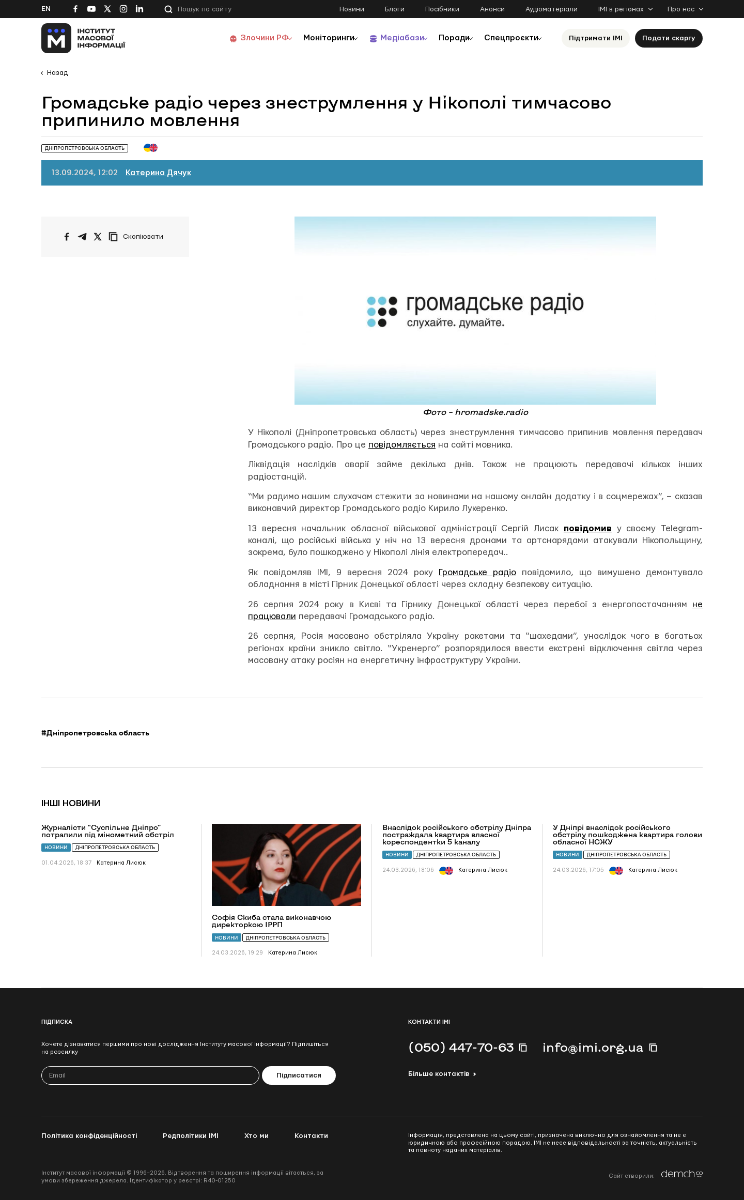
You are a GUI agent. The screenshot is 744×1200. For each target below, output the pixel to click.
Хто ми (256, 1136)
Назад (57, 72)
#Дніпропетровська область (95, 732)
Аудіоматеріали (551, 9)
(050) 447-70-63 (461, 1047)
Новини (351, 9)
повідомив (588, 528)
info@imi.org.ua (593, 1047)
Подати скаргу (668, 38)
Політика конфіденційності (89, 1136)
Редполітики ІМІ (191, 1136)
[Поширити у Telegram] (82, 236)
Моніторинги (310, 38)
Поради (445, 38)
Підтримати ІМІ (596, 38)
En (46, 8)
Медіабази (387, 38)
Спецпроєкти (508, 38)
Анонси (492, 9)
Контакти (311, 1136)
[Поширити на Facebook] (66, 236)
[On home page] (83, 38)
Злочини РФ (240, 38)
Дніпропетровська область (115, 847)
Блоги (395, 9)
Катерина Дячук (158, 173)
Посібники (442, 9)
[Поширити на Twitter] (97, 236)
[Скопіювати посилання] (138, 236)
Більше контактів (438, 1074)
